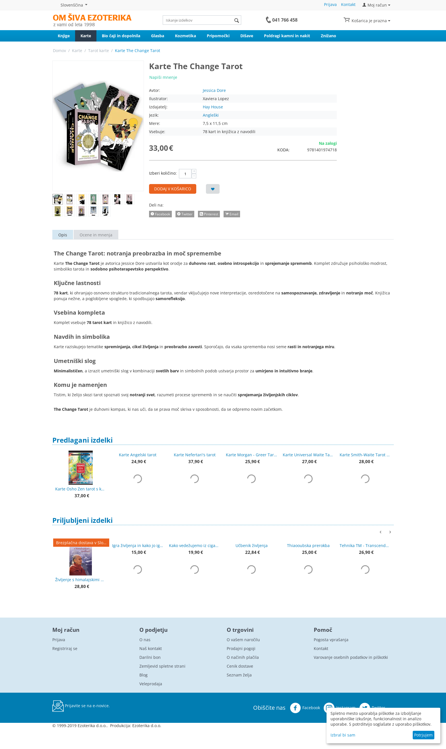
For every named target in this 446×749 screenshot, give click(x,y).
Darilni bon (150, 657)
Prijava (330, 4)
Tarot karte (98, 50)
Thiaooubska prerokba (308, 545)
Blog (143, 675)
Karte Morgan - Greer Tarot (251, 454)
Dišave (246, 35)
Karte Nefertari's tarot (195, 454)
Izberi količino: (163, 173)
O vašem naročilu (243, 639)
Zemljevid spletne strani (162, 666)
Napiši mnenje (163, 77)
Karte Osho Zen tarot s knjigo (80, 489)
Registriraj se (64, 648)
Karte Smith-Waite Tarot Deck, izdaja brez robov (365, 454)
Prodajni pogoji (241, 648)
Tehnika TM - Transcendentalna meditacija (365, 545)
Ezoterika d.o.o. (146, 725)
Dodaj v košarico (172, 188)
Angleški (211, 115)
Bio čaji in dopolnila (121, 35)
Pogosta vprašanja (331, 639)
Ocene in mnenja (96, 235)
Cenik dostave (240, 666)
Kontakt (348, 4)
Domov (59, 50)
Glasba (157, 35)
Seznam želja (239, 675)
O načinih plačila (243, 657)
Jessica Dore (214, 90)
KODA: (283, 149)
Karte (85, 35)
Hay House (213, 107)
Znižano (328, 35)
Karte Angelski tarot (137, 454)
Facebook (305, 708)
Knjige (64, 35)
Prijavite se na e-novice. (81, 706)
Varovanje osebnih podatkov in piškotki (351, 657)
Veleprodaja (150, 683)
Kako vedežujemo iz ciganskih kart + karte (194, 545)
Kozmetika (185, 35)
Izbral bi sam (343, 735)
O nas (144, 639)
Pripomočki (218, 35)
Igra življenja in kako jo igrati (137, 545)
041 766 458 (285, 20)
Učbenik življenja (252, 545)
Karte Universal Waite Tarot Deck (308, 454)
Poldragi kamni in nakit (287, 35)
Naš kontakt (150, 648)
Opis (62, 235)
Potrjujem (423, 735)
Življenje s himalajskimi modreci (80, 579)
